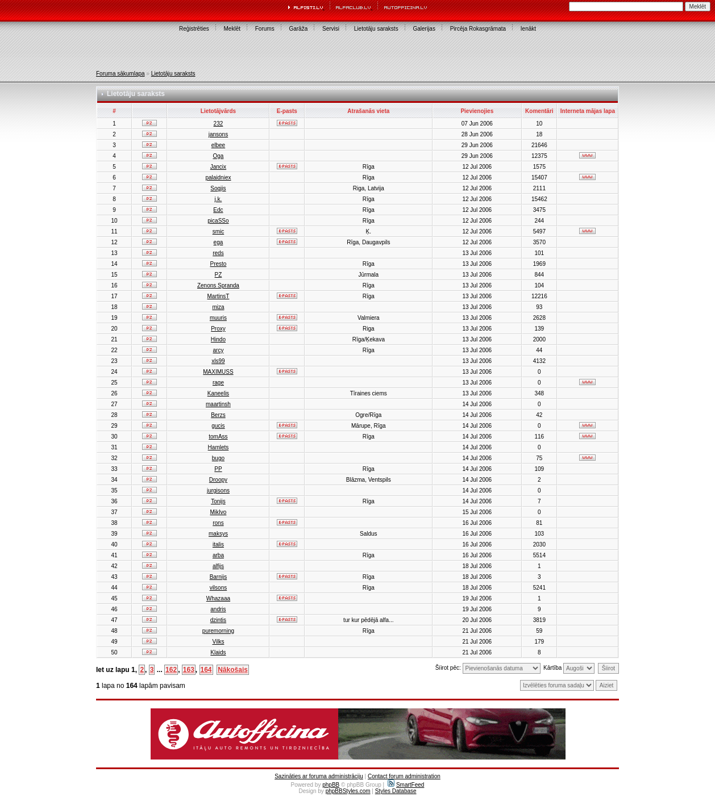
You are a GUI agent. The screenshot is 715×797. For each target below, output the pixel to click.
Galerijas (424, 29)
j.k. (218, 199)
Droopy (218, 480)
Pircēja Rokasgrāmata (478, 29)
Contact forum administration (404, 776)
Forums (265, 29)
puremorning (218, 631)
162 (171, 670)
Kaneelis (218, 393)
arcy (218, 350)
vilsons (218, 588)
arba (218, 555)
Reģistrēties (194, 29)
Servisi (330, 29)
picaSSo (217, 221)
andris (218, 609)
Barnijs (218, 577)
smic (219, 231)
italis (218, 544)
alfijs (218, 566)
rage (218, 382)
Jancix (218, 167)
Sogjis (218, 188)
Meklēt (232, 29)
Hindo (218, 339)
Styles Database (396, 791)
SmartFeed (406, 785)
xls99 (218, 361)
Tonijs (218, 501)
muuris (218, 318)
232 (218, 123)
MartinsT (218, 296)
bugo (218, 458)
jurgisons (218, 490)
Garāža (298, 29)
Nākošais (233, 670)
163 (188, 670)
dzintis (218, 620)
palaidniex (218, 177)
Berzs (218, 415)
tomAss (218, 436)
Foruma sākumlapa (120, 73)
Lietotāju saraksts (376, 29)
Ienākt (528, 29)
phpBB (330, 785)
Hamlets (218, 447)
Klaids (218, 652)
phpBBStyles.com (348, 791)
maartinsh (218, 404)
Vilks (218, 642)
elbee (218, 145)
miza (218, 307)
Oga (218, 156)
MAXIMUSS (218, 372)
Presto (218, 264)
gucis (218, 426)
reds (218, 253)
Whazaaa (218, 598)
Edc (218, 210)
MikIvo (218, 512)
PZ (218, 275)
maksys (218, 534)
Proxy (218, 329)
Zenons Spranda (218, 285)
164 (206, 670)
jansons (218, 134)
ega (218, 242)
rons (218, 523)
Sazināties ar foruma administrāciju (319, 776)
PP (218, 469)
